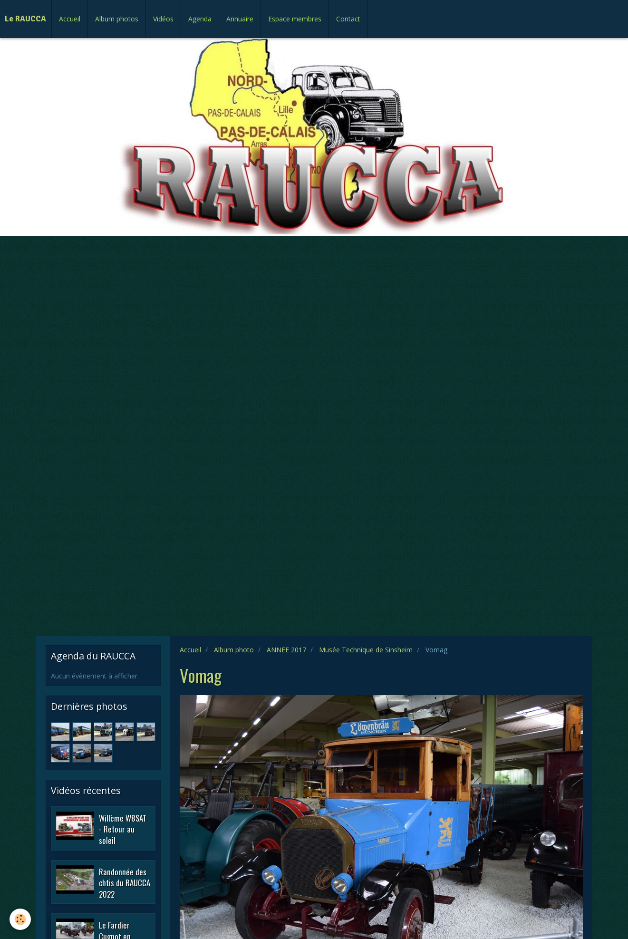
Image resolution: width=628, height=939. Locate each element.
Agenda (200, 18)
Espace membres (294, 18)
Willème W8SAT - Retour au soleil (122, 829)
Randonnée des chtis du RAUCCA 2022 (124, 882)
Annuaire (239, 18)
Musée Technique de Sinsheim (366, 649)
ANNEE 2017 (286, 649)
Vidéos (163, 18)
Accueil (69, 18)
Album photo (234, 649)
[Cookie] (20, 919)
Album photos (116, 18)
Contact (348, 18)
